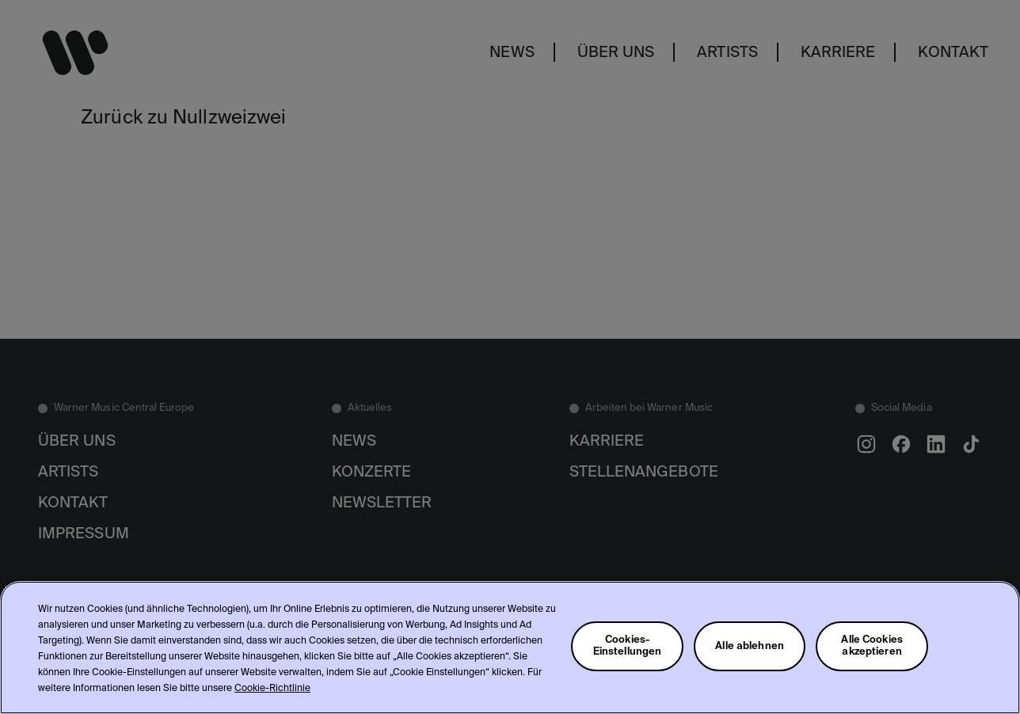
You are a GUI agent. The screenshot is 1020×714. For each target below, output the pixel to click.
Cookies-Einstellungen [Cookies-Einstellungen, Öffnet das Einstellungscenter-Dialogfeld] (627, 646)
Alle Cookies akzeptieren (872, 646)
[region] (510, 647)
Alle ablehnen (749, 646)
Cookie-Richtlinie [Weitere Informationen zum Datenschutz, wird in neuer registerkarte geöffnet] (272, 688)
